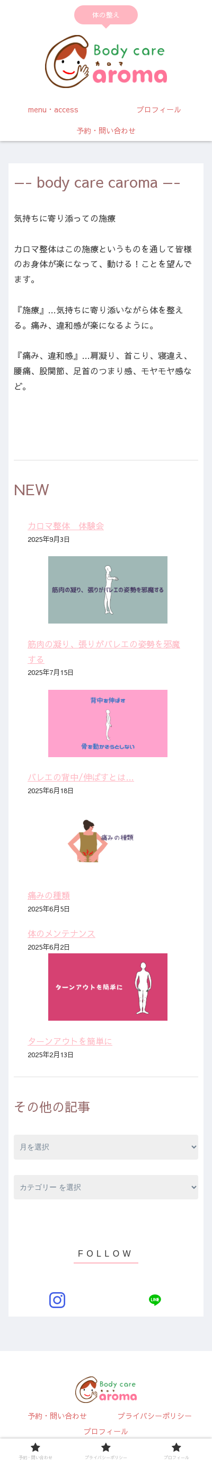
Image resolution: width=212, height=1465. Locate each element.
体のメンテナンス (61, 933)
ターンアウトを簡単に (70, 1041)
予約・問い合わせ (57, 1415)
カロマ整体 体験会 (66, 525)
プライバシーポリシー (155, 1415)
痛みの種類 (49, 895)
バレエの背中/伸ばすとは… (81, 777)
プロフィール (106, 1431)
